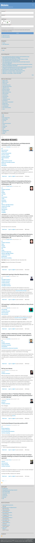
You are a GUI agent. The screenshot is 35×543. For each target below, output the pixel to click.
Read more (4, 176)
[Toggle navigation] (33, 5)
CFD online (4, 120)
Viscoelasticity (5, 100)
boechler (7, 276)
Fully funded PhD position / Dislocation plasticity (11, 60)
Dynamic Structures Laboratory (21, 317)
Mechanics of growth (6, 89)
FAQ (3, 498)
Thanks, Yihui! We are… (6, 522)
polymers (3, 402)
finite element (4, 209)
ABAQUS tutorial (5, 82)
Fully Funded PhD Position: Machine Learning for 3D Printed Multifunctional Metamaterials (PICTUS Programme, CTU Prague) (15, 57)
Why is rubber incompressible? (7, 102)
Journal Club (4, 494)
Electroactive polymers (6, 123)
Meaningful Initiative (6, 525)
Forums (3, 42)
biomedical (3, 200)
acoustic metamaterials (6, 153)
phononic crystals (5, 154)
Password (3, 15)
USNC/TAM (4, 131)
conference (3, 400)
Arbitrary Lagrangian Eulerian (7, 204)
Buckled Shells (5, 119)
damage (3, 192)
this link (13, 415)
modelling (3, 212)
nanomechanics (4, 463)
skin (2, 195)
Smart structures (4, 312)
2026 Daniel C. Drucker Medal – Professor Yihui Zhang (11, 73)
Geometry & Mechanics (6, 85)
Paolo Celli (8, 307)
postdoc (3, 342)
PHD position (4, 165)
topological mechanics (6, 285)
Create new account (5, 35)
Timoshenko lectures (6, 99)
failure (2, 191)
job (2, 148)
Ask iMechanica (5, 488)
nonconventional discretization (7, 431)
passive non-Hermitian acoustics (8, 162)
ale (2, 203)
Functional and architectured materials (9, 348)
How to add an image (6, 491)
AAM (3, 114)
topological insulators (5, 279)
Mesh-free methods (5, 90)
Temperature (4, 97)
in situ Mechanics (5, 106)
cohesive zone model (5, 206)
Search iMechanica (5, 44)
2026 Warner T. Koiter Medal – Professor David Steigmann (12, 72)
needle (2, 198)
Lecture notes (4, 495)
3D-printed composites (6, 345)
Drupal (13, 540)
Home (2, 137)
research (3, 372)
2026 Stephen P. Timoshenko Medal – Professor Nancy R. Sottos (13, 70)
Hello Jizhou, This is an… (4, 528)
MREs (2, 159)
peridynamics (4, 207)
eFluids (3, 133)
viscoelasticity (4, 346)
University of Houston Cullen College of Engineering (23, 541)
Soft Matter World (5, 130)
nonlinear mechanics (5, 156)
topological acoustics (5, 284)
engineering (3, 201)
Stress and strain (5, 96)
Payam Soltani (8, 459)
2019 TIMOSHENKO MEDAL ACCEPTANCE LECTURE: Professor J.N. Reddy (15, 59)
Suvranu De (8, 425)
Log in (9, 176)
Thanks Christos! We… (6, 510)
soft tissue (3, 194)
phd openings (4, 309)
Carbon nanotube (5, 464)
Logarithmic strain (5, 87)
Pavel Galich (8, 146)
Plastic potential (5, 93)
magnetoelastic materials (6, 160)
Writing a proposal (5, 104)
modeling (3, 210)
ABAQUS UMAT (5, 80)
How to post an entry (6, 492)
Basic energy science (6, 117)
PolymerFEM (4, 126)
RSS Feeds (4, 497)
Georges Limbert (9, 186)
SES (3, 129)
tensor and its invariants (6, 107)
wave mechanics (4, 150)
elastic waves (4, 151)
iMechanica (4, 5)
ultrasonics (3, 163)
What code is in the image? (6, 24)
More (33, 75)
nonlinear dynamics (5, 282)
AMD (3, 116)
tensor (3, 109)
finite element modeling (6, 258)
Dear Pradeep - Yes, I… (6, 520)
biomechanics (4, 197)
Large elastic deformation (7, 86)
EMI (3, 122)
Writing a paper (5, 103)
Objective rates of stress (6, 92)
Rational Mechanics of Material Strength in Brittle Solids (12, 69)
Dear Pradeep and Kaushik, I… (7, 517)
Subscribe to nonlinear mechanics (1, 482)
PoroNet (3, 127)
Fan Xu (7, 370)
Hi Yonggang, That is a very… (7, 515)
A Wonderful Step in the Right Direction (9, 507)
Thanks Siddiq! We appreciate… (8, 505)
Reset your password (6, 37)
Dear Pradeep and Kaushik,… (7, 512)
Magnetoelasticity (5, 157)
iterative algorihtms (5, 428)
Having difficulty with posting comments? (9, 490)
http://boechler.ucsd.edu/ (21, 290)
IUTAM (3, 124)
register (13, 176)
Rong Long (8, 399)
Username (3, 11)
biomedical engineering (6, 251)
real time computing (5, 433)
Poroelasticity (4, 94)
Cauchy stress (4, 83)
